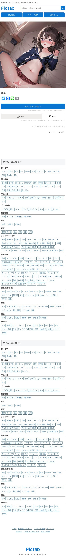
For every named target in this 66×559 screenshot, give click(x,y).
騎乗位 (4, 224)
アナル (44, 186)
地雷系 (32, 269)
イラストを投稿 (39, 529)
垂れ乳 (9, 175)
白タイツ (24, 273)
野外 (61, 250)
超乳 (16, 171)
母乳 (15, 175)
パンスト (5, 276)
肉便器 (43, 329)
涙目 (25, 232)
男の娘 (44, 198)
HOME (14, 529)
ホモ (13, 217)
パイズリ (5, 209)
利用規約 (19, 532)
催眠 (46, 325)
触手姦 (35, 318)
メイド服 (43, 276)
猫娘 (33, 310)
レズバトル (36, 250)
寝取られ (51, 239)
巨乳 (21, 171)
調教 (56, 325)
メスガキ (20, 198)
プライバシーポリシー (31, 532)
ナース (50, 276)
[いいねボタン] (21, 116)
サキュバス (27, 306)
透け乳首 (51, 247)
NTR (44, 239)
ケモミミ (59, 306)
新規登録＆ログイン (25, 529)
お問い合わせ (45, 532)
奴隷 (49, 329)
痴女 (15, 243)
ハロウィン (28, 262)
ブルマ (51, 280)
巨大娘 (51, 186)
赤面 (15, 232)
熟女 (3, 201)
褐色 (21, 295)
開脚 (58, 243)
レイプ (14, 325)
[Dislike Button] (54, 116)
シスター (18, 269)
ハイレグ (48, 265)
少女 (31, 198)
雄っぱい (25, 190)
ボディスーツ (45, 262)
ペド (61, 198)
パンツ (36, 262)
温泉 (29, 247)
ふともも (29, 186)
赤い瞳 (4, 299)
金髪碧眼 (48, 291)
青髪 (41, 291)
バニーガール (57, 262)
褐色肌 (15, 295)
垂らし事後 (41, 243)
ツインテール (29, 295)
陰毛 (58, 183)
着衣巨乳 (42, 273)
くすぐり (56, 329)
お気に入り (54, 15)
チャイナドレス (53, 273)
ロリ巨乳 (56, 171)
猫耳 (3, 306)
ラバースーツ (42, 258)
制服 (21, 258)
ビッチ (22, 250)
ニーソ (17, 273)
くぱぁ (29, 239)
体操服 (20, 280)
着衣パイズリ (14, 247)
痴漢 (28, 250)
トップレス (32, 284)
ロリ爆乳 (48, 171)
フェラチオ (34, 209)
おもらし (30, 325)
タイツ (12, 265)
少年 (56, 198)
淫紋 (50, 258)
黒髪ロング (34, 291)
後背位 (10, 224)
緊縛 (8, 325)
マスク (55, 265)
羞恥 (3, 232)
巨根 (13, 190)
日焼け (55, 295)
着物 (31, 280)
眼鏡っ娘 (34, 265)
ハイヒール (33, 273)
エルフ (19, 306)
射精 (25, 243)
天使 (35, 306)
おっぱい (5, 171)
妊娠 (23, 239)
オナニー (48, 209)
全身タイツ (22, 284)
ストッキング (46, 269)
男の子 (50, 198)
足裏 (8, 190)
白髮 (54, 291)
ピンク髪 (25, 291)
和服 (14, 280)
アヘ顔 (9, 232)
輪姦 (41, 325)
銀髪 (18, 291)
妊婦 (35, 183)
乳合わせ (5, 247)
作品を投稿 (11, 15)
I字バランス (6, 250)
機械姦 (24, 318)
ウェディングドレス (9, 284)
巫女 (26, 280)
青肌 (60, 291)
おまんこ (37, 186)
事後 (48, 243)
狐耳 (8, 306)
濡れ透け (5, 243)
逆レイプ (21, 329)
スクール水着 (6, 280)
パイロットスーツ (41, 280)
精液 (20, 243)
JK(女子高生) (6, 262)
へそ (53, 183)
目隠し (37, 329)
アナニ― (56, 209)
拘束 (3, 325)
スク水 (27, 265)
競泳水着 (20, 265)
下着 (14, 262)
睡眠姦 (4, 333)
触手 (3, 318)
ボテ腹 (11, 183)
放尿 (51, 325)
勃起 (56, 250)
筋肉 (13, 186)
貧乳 (33, 171)
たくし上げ (42, 247)
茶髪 (37, 295)
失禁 (14, 329)
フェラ (25, 209)
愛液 (51, 250)
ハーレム (15, 250)
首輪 (61, 265)
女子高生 (5, 265)
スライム (5, 310)
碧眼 (10, 299)
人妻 (41, 265)
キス (41, 209)
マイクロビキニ (12, 258)
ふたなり (10, 318)
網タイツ (20, 276)
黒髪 (13, 291)
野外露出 (10, 239)
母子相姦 (43, 318)
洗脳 (36, 325)
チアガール (41, 284)
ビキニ (20, 262)
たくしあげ (37, 239)
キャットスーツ (7, 273)
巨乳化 (27, 171)
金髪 (3, 291)
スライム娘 (26, 310)
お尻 (22, 186)
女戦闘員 (58, 276)
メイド (56, 258)
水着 (3, 258)
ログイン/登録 (33, 15)
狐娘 (18, 310)
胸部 (18, 190)
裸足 (11, 269)
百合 (3, 217)
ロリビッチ (11, 198)
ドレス (35, 276)
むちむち (28, 183)
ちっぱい (40, 171)
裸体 (34, 247)
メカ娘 (12, 310)
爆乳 (11, 171)
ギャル (25, 269)
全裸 (3, 239)
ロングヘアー (46, 295)
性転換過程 (27, 217)
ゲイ (8, 217)
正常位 (17, 224)
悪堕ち (17, 239)
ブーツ (12, 276)
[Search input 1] (40, 8)
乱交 (53, 243)
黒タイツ (28, 276)
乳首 (3, 190)
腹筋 (8, 186)
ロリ (3, 198)
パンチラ (5, 269)
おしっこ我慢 (6, 329)
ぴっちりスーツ (30, 258)
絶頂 (20, 232)
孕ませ (23, 247)
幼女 (26, 198)
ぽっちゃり (19, 183)
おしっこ (22, 325)
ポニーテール (6, 295)
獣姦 (29, 318)
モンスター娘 (43, 306)
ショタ (37, 198)
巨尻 (3, 186)
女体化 (19, 217)
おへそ (47, 183)
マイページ (50, 529)
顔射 (11, 209)
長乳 (3, 175)
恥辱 (30, 232)
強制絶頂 (29, 329)
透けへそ (45, 250)
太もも (57, 186)
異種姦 (17, 318)
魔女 (38, 269)
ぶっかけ (18, 209)
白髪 (8, 291)
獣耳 (13, 306)
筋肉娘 (40, 183)
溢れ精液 (32, 243)
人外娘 (52, 306)
